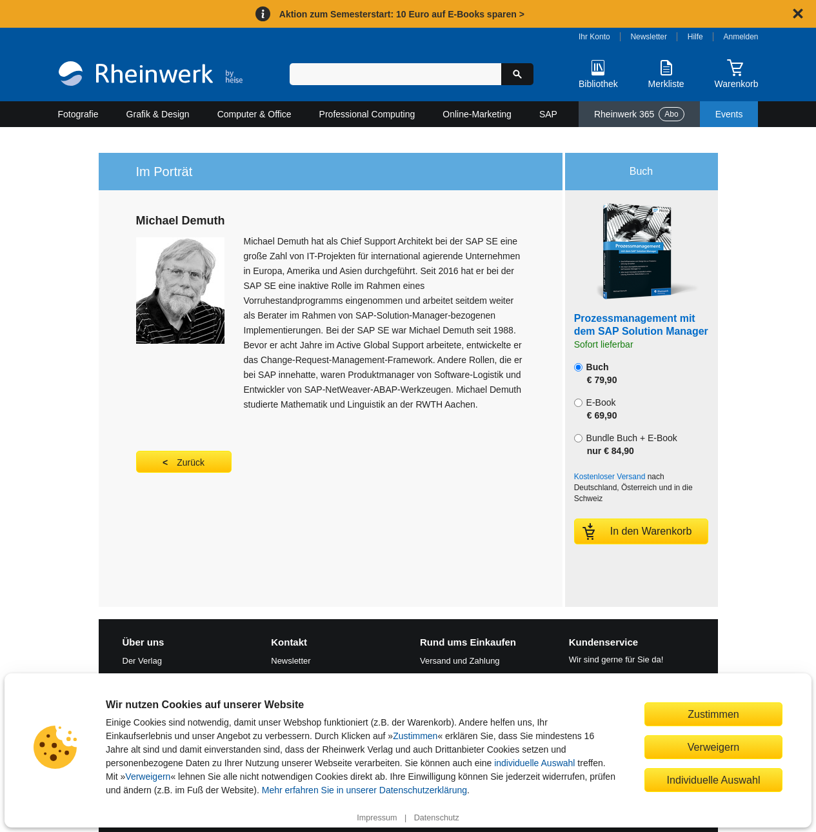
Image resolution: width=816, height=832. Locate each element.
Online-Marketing (477, 114)
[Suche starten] (517, 74)
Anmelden (741, 36)
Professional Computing (367, 114)
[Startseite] (150, 75)
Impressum (377, 817)
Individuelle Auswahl (714, 780)
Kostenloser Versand (610, 476)
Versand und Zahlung (460, 661)
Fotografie (78, 114)
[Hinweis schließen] (798, 14)
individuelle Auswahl (534, 763)
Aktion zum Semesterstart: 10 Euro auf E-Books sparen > (401, 14)
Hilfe (695, 36)
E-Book (595, 409)
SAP (548, 114)
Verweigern (147, 776)
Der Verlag (142, 661)
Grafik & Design (158, 114)
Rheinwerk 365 (639, 114)
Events (729, 114)
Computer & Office (254, 114)
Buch (595, 373)
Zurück (190, 462)
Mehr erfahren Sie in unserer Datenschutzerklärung (364, 790)
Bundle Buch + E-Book (625, 444)
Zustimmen (415, 736)
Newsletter (648, 36)
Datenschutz (436, 817)
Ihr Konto (594, 36)
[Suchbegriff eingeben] (396, 74)
